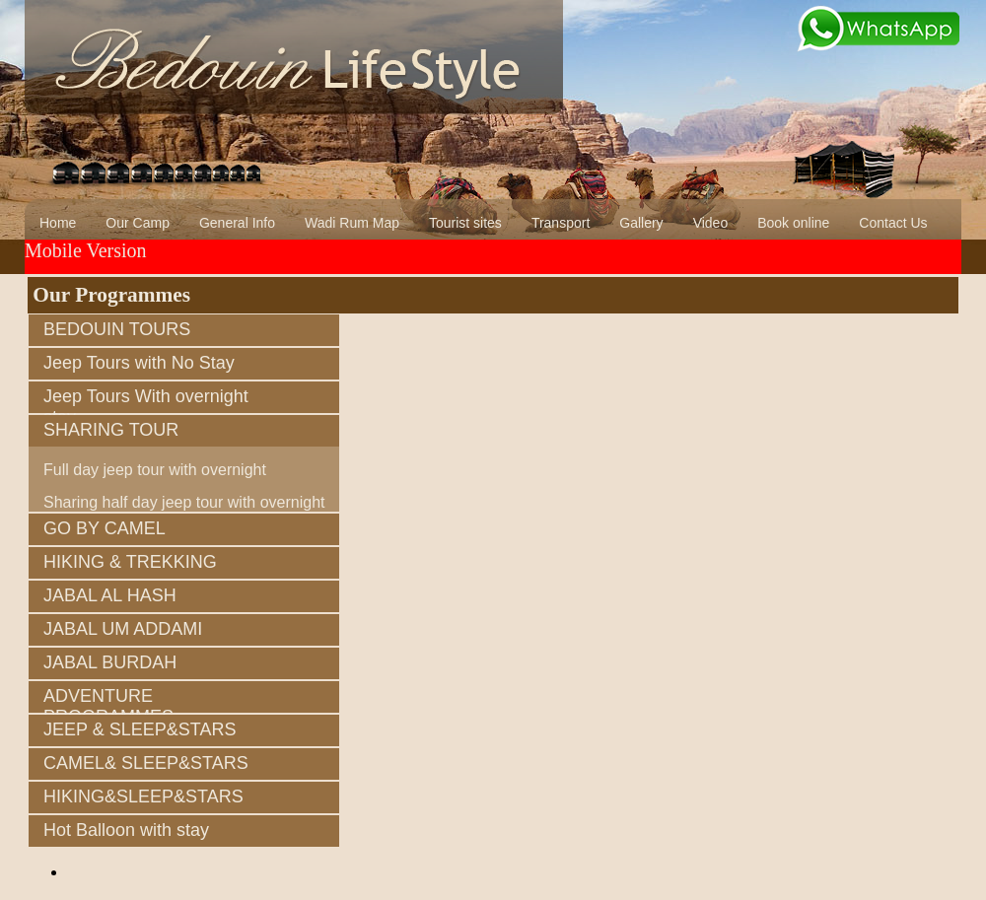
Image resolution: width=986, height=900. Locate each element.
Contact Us (893, 223)
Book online (793, 223)
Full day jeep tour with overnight (154, 469)
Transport (560, 223)
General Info (237, 223)
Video (711, 223)
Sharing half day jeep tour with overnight (184, 502)
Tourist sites (465, 223)
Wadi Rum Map (352, 223)
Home (57, 223)
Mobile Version (86, 250)
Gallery (641, 223)
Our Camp (138, 223)
